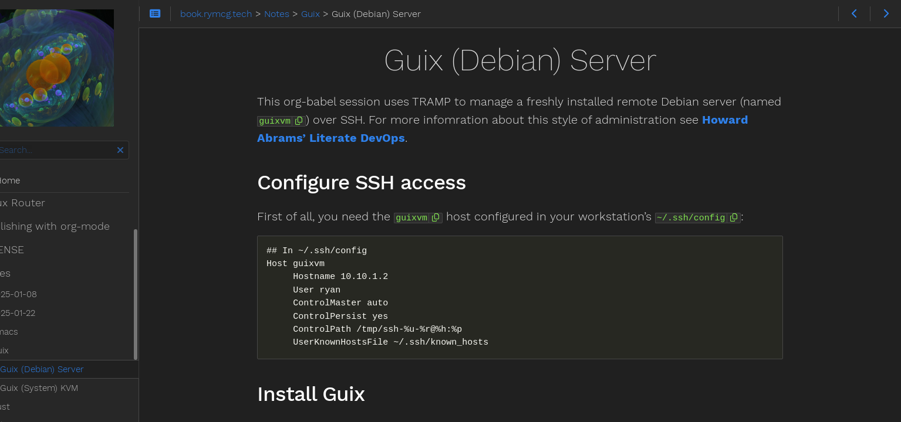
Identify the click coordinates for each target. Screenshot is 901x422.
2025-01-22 (41, 252)
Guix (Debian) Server (70, 308)
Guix (28, 289)
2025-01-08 (42, 233)
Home (28, 180)
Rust (28, 346)
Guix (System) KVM (67, 327)
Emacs (32, 271)
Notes (24, 212)
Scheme (35, 364)
